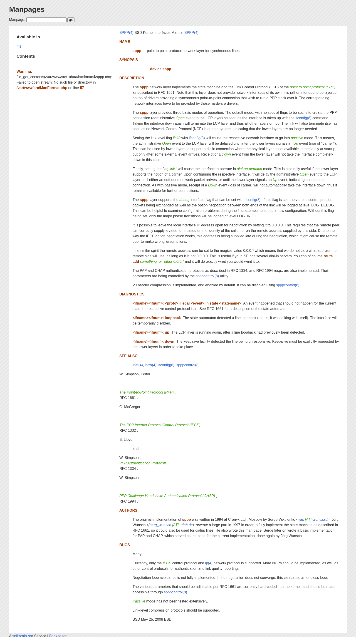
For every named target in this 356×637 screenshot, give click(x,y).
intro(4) (150, 365)
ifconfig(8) (303, 118)
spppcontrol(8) (207, 276)
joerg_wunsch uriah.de (171, 525)
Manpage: (17, 20)
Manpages (26, 9)
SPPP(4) (126, 33)
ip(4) (209, 563)
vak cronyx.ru (312, 519)
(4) (19, 46)
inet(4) (138, 365)
